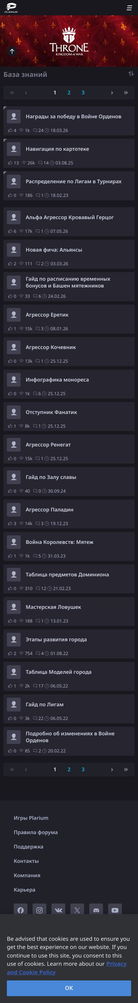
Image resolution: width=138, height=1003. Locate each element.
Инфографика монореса (57, 379)
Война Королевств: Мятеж (60, 542)
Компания (27, 875)
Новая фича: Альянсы (54, 249)
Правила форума (36, 832)
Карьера (24, 889)
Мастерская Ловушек (53, 607)
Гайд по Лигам (45, 704)
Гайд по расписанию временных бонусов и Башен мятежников (68, 282)
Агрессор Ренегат (48, 444)
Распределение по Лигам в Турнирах (74, 181)
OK (69, 988)
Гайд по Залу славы (51, 477)
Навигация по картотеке (57, 149)
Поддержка (29, 846)
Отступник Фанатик (51, 412)
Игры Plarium (31, 818)
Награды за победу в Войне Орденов (74, 116)
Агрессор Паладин (49, 509)
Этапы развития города (56, 639)
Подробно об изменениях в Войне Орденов (70, 737)
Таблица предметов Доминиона (67, 574)
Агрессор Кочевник (51, 347)
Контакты (26, 861)
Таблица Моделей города (59, 672)
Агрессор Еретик (47, 314)
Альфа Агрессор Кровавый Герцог (70, 217)
